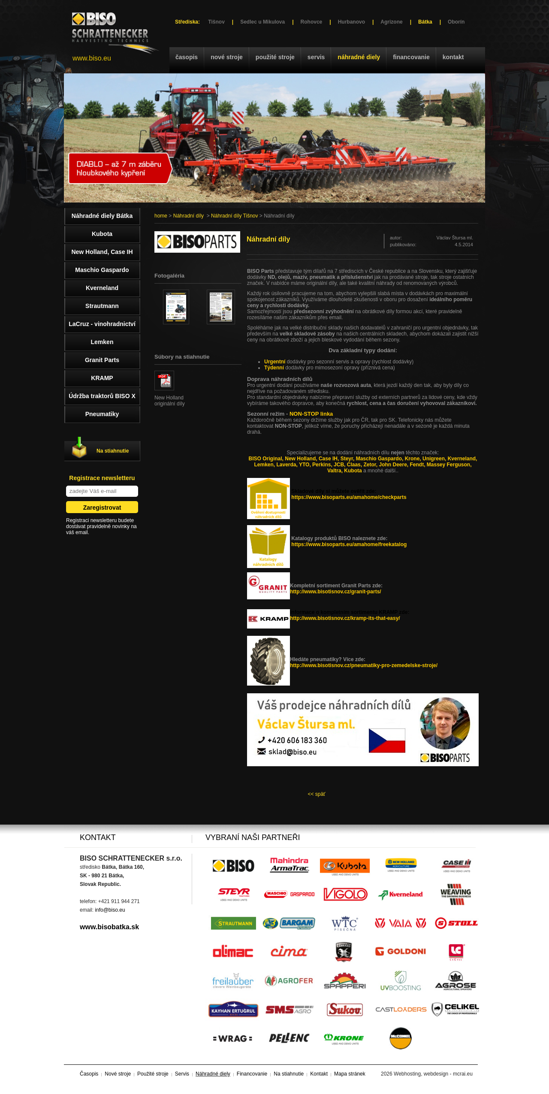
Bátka (425, 22)
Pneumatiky (102, 414)
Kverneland (102, 287)
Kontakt (453, 57)
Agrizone (391, 22)
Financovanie (411, 57)
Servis (316, 57)
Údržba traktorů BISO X (102, 396)
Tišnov (216, 22)
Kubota (102, 233)
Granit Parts (102, 360)
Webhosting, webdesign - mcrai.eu (433, 1074)
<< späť (316, 794)
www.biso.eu (91, 58)
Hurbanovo (351, 22)
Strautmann (102, 305)
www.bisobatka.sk (109, 927)
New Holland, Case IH (102, 251)
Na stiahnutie (113, 451)
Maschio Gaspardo (102, 269)
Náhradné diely (359, 57)
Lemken (102, 341)
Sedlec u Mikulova (262, 22)
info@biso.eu (110, 910)
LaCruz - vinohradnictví (102, 323)
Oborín (456, 22)
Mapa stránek (349, 1074)
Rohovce (312, 22)
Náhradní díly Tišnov (234, 216)
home (160, 216)
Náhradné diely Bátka (102, 215)
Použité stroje (275, 57)
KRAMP (102, 378)
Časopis (186, 57)
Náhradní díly (188, 216)
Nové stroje (227, 57)
